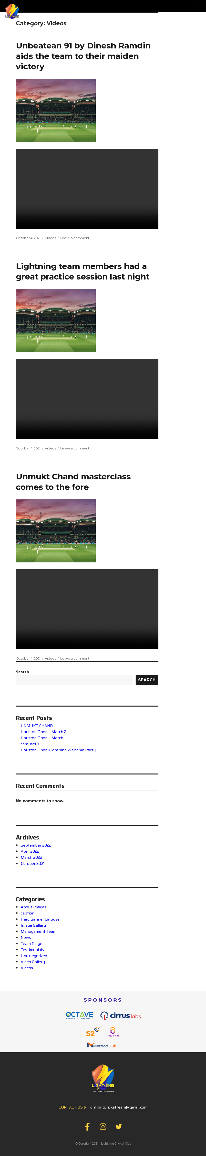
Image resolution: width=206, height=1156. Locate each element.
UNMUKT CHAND (37, 724)
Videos (50, 237)
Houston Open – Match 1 (43, 736)
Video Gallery (33, 960)
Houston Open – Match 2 (43, 730)
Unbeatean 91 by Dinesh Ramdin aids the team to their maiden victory (83, 56)
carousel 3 (30, 742)
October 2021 (33, 862)
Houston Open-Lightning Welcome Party (58, 749)
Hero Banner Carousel (41, 918)
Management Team (38, 930)
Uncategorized (34, 954)
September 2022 (36, 844)
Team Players (33, 942)
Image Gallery (33, 924)
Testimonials (32, 948)
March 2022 (31, 856)
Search (22, 670)
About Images (33, 906)
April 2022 (30, 850)
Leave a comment (74, 237)
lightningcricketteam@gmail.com (117, 1106)
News (26, 936)
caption (27, 912)
